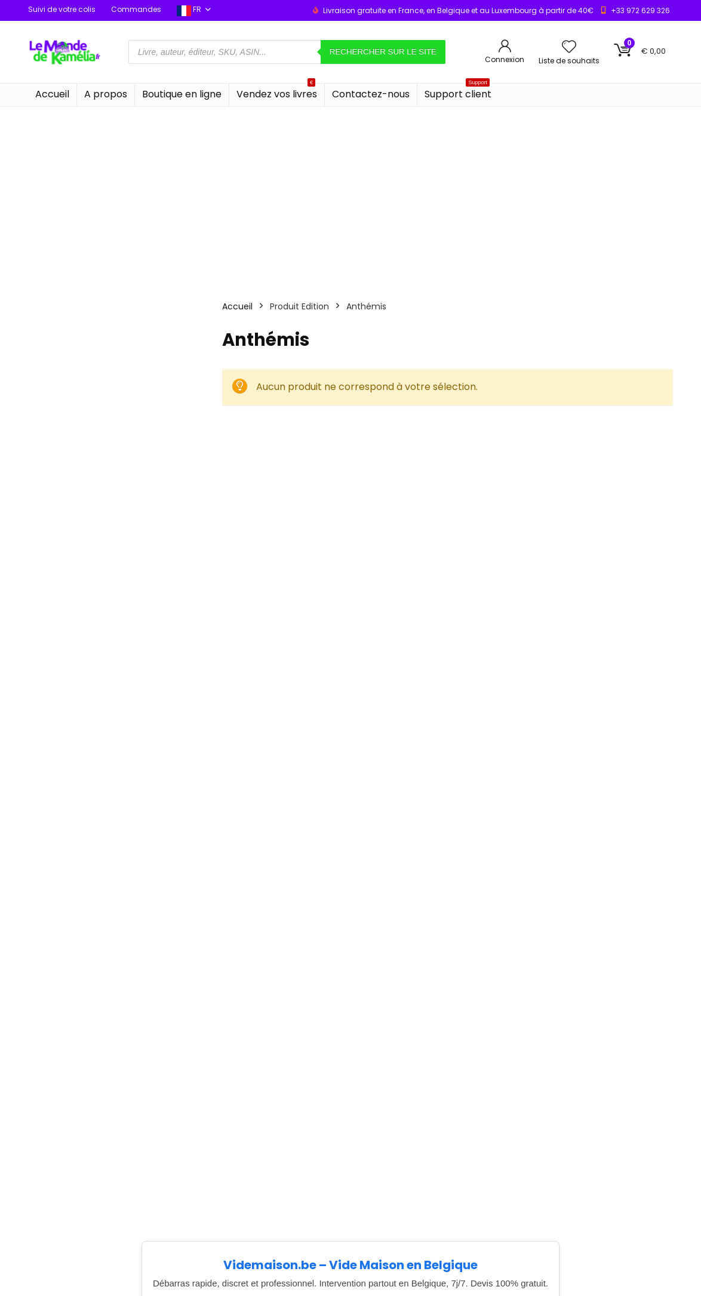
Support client (458, 92)
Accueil (52, 94)
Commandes (136, 9)
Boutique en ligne (182, 94)
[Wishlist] (569, 47)
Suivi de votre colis (62, 9)
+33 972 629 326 (640, 10)
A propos (105, 94)
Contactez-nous (371, 94)
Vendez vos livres (276, 92)
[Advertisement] (350, 196)
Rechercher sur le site (383, 51)
